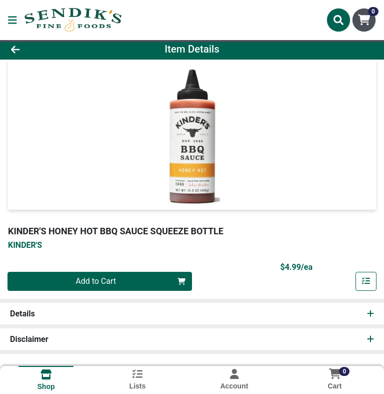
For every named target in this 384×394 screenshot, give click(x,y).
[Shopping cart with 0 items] (364, 20)
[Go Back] (54, 49)
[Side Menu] (12, 20)
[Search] (339, 20)
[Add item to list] (366, 281)
